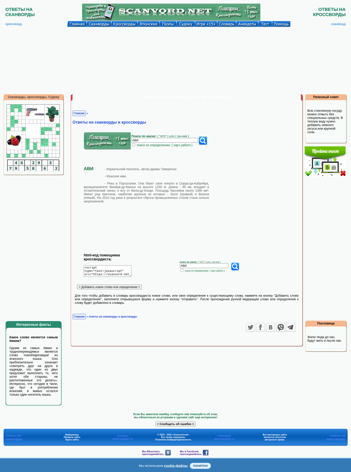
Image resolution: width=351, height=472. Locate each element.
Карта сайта (72, 439)
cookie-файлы (176, 466)
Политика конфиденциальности (173, 439)
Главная (79, 113)
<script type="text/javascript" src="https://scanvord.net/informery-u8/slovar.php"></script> (110, 272)
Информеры (72, 434)
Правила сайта (72, 437)
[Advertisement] (175, 60)
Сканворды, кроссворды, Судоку (33, 97)
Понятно (200, 466)
